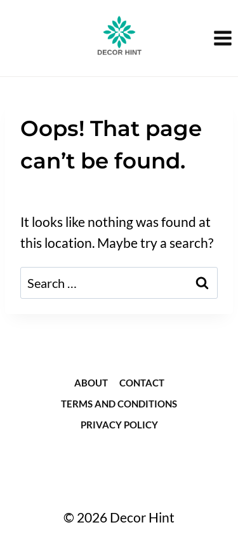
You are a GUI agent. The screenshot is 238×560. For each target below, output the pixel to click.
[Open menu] (222, 37)
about (91, 382)
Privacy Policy (119, 424)
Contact (141, 382)
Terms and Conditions (119, 403)
